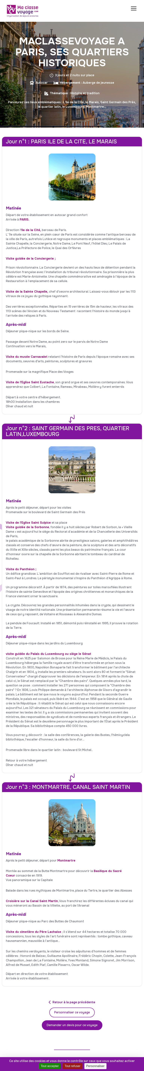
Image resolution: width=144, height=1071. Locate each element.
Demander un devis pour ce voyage (72, 1025)
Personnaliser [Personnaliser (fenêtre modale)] (95, 1066)
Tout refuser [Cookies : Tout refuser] (72, 1066)
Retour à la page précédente (73, 1002)
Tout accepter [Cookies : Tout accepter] (50, 1066)
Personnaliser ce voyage (72, 1012)
